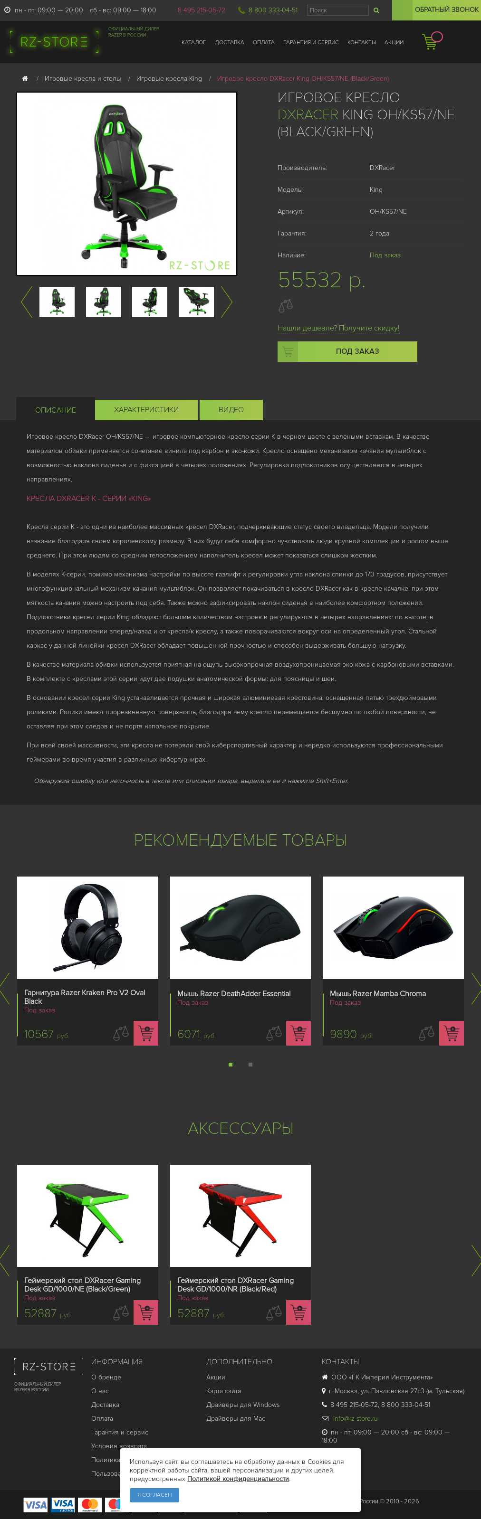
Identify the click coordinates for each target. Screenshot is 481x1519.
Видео (231, 410)
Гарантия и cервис (119, 1432)
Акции (215, 1377)
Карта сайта (223, 1391)
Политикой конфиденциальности (238, 1479)
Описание (55, 410)
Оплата (102, 1419)
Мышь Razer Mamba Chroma (378, 994)
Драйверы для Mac (235, 1419)
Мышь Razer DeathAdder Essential (233, 994)
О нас (100, 1391)
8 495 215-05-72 (201, 10)
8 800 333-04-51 (273, 10)
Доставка (105, 1405)
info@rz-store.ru (350, 1419)
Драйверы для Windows (242, 1405)
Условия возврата (119, 1446)
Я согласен (154, 1495)
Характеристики (146, 410)
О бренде (106, 1377)
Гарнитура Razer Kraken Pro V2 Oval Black (84, 997)
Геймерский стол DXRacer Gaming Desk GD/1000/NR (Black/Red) (235, 1284)
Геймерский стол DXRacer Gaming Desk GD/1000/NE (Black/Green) (82, 1284)
